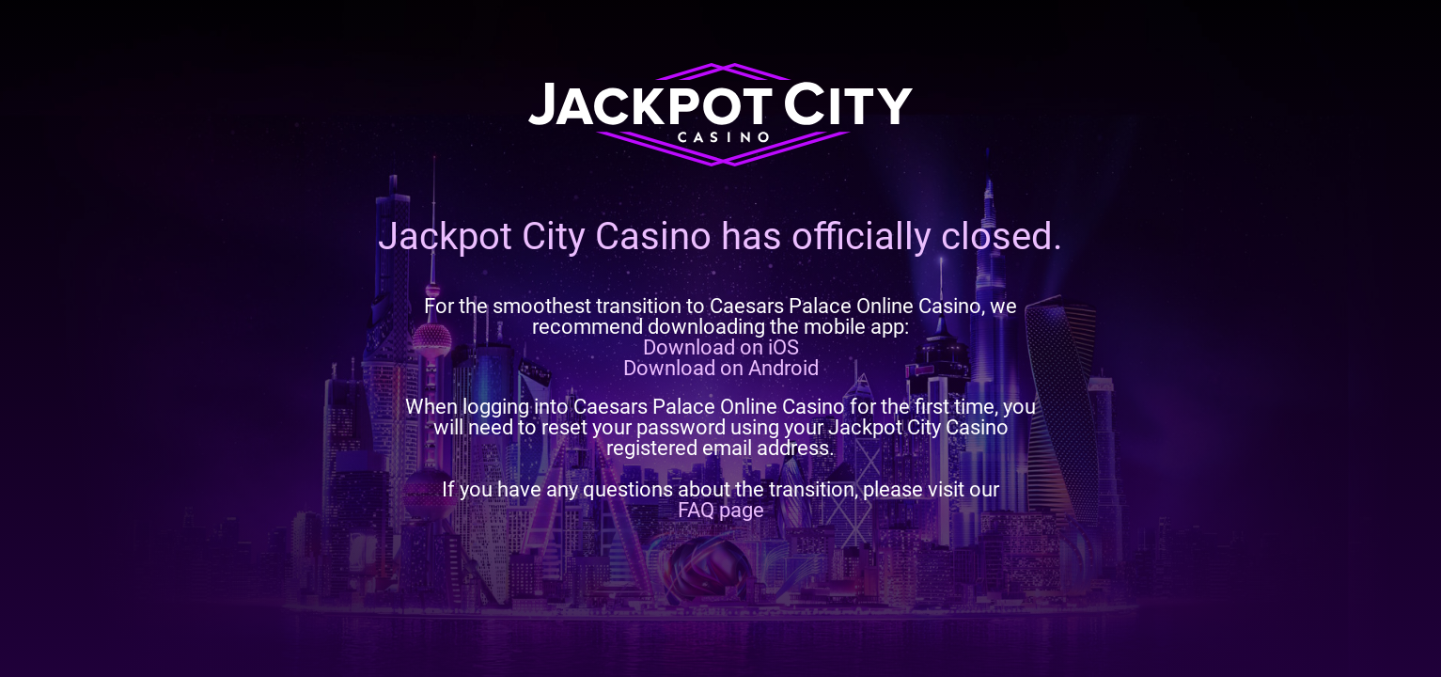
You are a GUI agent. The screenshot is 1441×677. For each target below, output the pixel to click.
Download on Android (721, 368)
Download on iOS (721, 347)
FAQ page (721, 510)
